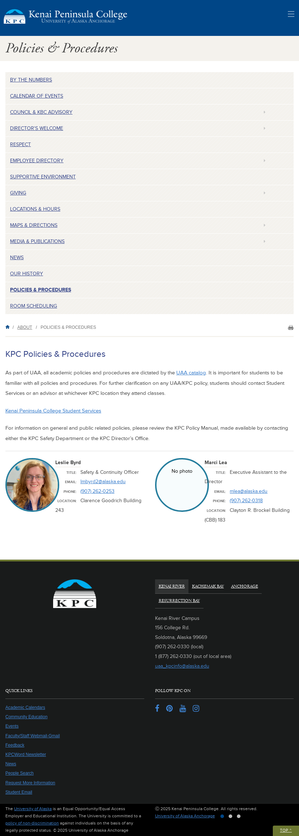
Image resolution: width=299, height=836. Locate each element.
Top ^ (286, 830)
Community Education (26, 716)
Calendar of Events (36, 96)
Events (12, 726)
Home (9, 327)
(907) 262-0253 (97, 491)
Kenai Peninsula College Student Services (53, 410)
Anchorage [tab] (244, 586)
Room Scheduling (33, 306)
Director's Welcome (36, 128)
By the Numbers (31, 80)
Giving (18, 193)
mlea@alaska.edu (248, 491)
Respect (20, 144)
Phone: (70, 492)
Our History (26, 274)
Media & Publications (37, 241)
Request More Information (30, 782)
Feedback (14, 745)
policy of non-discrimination (32, 823)
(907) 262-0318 (246, 501)
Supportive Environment (43, 177)
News (17, 257)
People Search (19, 773)
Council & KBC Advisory (41, 112)
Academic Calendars (25, 707)
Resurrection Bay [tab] (179, 600)
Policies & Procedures (40, 290)
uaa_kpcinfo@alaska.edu (182, 666)
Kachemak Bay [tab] (208, 586)
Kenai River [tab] (172, 586)
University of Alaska (33, 809)
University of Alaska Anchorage (185, 816)
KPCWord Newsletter (25, 754)
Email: (71, 482)
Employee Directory (37, 161)
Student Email (18, 792)
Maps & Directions (33, 225)
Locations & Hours (35, 209)
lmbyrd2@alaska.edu (103, 481)
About (24, 327)
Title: (71, 473)
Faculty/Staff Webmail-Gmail (32, 735)
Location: (67, 501)
